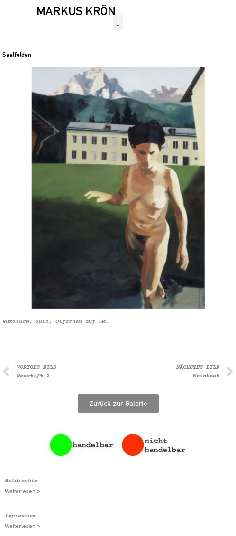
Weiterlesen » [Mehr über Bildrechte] (22, 491)
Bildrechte (21, 481)
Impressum (20, 516)
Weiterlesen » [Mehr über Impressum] (22, 526)
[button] (117, 22)
